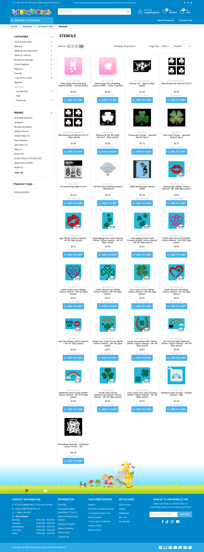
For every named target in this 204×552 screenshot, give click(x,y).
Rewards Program (66, 524)
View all (18, 172)
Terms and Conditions (99, 521)
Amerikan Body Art (23, 117)
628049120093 (21, 192)
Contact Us (185, 20)
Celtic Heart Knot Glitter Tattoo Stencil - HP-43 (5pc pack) (73, 291)
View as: (62, 46)
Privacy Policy (95, 525)
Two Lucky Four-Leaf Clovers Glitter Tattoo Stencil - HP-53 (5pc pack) (142, 394)
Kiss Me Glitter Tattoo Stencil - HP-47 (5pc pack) (73, 342)
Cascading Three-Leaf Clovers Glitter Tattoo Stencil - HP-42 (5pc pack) (142, 240)
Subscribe (185, 514)
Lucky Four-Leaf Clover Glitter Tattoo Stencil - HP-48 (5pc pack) (107, 343)
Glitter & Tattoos (22, 55)
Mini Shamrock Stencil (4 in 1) (176, 83)
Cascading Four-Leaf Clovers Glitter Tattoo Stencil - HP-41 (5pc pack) (108, 240)
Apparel (18, 82)
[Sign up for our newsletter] (164, 514)
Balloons (18, 68)
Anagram (19, 122)
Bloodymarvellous (23, 126)
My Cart (123, 517)
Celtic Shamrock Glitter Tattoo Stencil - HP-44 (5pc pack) (107, 291)
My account (125, 504)
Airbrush (18, 46)
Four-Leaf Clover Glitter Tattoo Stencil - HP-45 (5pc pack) (142, 291)
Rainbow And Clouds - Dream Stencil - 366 (176, 393)
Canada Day (22, 91)
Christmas (21, 100)
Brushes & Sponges (23, 59)
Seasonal (18, 87)
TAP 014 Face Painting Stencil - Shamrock (107, 187)
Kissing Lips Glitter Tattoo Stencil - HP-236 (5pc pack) (176, 187)
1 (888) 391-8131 (23, 512)
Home (14, 26)
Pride (18, 95)
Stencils (18, 73)
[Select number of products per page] (165, 46)
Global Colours (21, 131)
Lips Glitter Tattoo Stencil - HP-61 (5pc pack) (73, 239)
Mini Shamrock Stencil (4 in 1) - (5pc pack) (73, 136)
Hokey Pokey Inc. (22, 135)
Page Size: (154, 46)
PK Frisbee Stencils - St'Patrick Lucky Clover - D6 (73, 445)
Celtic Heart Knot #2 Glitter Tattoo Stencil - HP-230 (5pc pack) (176, 240)
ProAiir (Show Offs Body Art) (28, 158)
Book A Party (64, 532)
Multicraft (19, 153)
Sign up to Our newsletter (170, 499)
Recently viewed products (101, 508)
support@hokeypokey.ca (27, 508)
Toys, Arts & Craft (23, 77)
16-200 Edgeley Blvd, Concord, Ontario (34, 504)
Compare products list (99, 513)
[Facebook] (184, 3)
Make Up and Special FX (26, 50)
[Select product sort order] (182, 46)
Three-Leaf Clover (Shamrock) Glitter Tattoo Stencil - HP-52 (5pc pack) (108, 394)
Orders (122, 508)
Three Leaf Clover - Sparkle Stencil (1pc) (142, 136)
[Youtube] (178, 521)
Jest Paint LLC (21, 144)
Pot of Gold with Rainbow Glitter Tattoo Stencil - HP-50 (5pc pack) (176, 343)
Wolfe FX (18, 167)
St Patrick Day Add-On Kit (73, 186)
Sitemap (62, 504)
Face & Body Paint (23, 41)
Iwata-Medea (21, 140)
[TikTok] (191, 3)
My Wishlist (124, 521)
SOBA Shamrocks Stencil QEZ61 (142, 187)
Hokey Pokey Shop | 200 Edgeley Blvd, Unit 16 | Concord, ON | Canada (104, 2)
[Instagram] (187, 3)
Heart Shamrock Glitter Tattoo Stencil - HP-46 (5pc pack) (176, 291)
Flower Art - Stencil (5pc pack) (142, 84)
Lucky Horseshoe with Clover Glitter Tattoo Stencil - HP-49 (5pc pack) (142, 343)
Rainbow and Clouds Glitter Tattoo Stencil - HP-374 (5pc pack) (73, 394)
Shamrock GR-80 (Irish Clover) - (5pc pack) (107, 136)
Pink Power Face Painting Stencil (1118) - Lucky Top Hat (108, 84)
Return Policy (94, 530)
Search (91, 504)
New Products (165, 20)
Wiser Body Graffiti (23, 163)
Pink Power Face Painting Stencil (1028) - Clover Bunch (73, 84)
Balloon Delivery (65, 528)
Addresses (124, 513)
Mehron (18, 149)
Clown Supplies (21, 64)
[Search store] (94, 11)
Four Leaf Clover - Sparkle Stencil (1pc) (176, 136)
